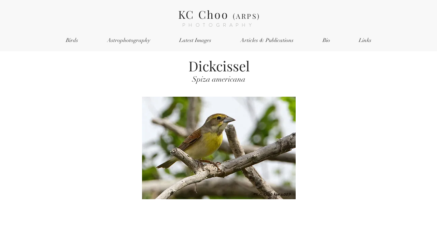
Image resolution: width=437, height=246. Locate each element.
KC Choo (219, 14)
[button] (72, 40)
